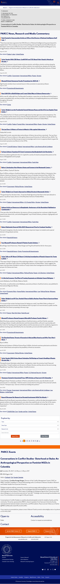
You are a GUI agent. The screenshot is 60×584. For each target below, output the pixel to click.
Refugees (52, 291)
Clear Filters (44, 436)
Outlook (7, 477)
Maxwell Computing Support (27, 561)
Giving (9, 105)
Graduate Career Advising (8, 561)
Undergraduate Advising (7, 559)
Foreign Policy (21, 124)
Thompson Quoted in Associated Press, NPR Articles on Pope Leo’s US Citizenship (27, 378)
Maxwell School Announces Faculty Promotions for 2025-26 (20, 81)
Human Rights (21, 291)
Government (15, 76)
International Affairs (26, 76)
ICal (12, 477)
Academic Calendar (14, 577)
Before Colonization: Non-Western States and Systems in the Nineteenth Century (26, 167)
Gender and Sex (23, 411)
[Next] (39, 441)
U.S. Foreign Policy (29, 202)
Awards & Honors (12, 237)
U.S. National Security (35, 373)
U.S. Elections (42, 273)
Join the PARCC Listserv (13, 531)
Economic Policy (11, 291)
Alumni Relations (24, 559)
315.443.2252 (53, 565)
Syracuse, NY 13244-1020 (50, 563)
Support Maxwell (25, 557)
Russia (34, 76)
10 (37, 441)
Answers (4, 557)
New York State (16, 313)
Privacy (43, 577)
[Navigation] (54, 2)
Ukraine (39, 76)
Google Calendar (18, 477)
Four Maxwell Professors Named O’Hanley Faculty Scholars (20, 243)
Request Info (50, 531)
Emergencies (26, 577)
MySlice (38, 577)
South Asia (35, 162)
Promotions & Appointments (15, 88)
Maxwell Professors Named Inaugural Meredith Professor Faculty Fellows (24, 318)
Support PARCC (33, 531)
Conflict (9, 76)
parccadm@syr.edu (22, 539)
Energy (9, 313)
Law (39, 291)
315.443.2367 (34, 539)
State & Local (25, 313)
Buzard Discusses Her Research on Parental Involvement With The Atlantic (24, 397)
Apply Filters (15, 436)
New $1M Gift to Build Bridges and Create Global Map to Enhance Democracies (26, 93)
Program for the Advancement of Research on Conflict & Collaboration (24, 7)
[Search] (58, 3)
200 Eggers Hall (53, 561)
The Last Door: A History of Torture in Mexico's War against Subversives (24, 129)
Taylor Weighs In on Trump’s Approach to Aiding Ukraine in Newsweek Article (25, 192)
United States (20, 54)
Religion (2, 392)
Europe (9, 390)
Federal (9, 54)
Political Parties (19, 186)
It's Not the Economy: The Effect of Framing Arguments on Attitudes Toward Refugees (28, 278)
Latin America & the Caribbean (44, 147)
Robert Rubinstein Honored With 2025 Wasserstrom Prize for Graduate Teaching (26, 227)
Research (5, 7)
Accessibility (21, 577)
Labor (13, 54)
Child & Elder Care (12, 411)
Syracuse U (47, 577)
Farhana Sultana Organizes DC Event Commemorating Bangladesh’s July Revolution (27, 152)
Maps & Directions (33, 577)
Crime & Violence (12, 147)
